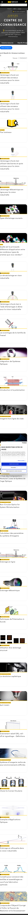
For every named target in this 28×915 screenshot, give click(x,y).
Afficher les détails (21, 460)
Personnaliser (14, 467)
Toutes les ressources (7, 43)
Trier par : (15, 58)
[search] (13, 5)
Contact (19, 8)
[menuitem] (6, 2)
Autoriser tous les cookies (14, 464)
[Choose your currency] (15, 9)
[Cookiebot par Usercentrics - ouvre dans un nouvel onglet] (20, 443)
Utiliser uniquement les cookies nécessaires (14, 471)
